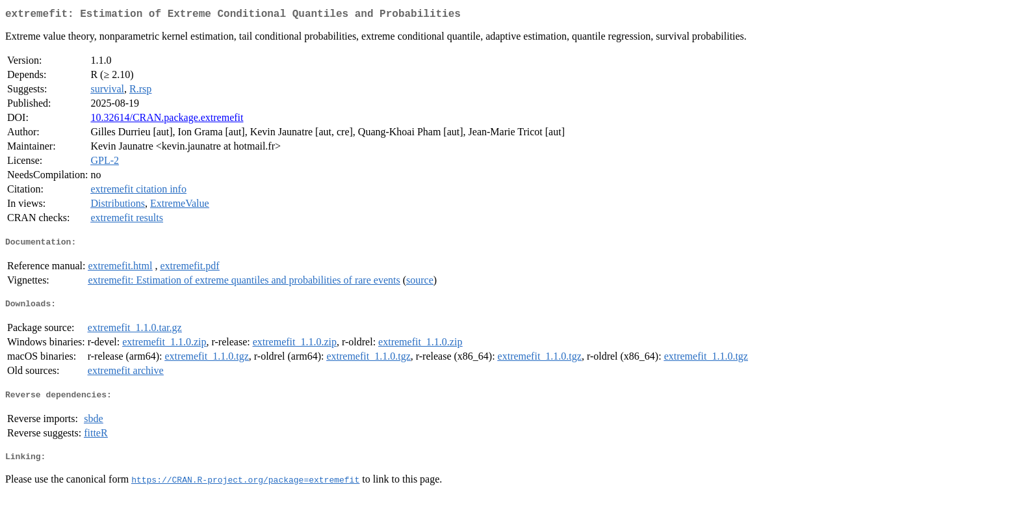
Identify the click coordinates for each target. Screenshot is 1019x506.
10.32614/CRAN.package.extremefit (166, 120)
